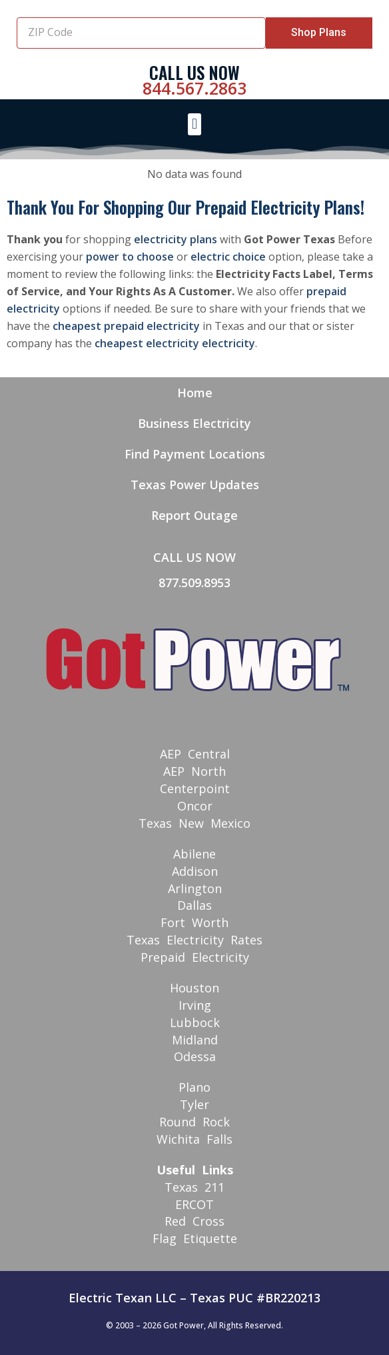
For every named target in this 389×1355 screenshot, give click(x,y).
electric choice (228, 256)
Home (194, 393)
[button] (194, 124)
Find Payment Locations (195, 454)
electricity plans (175, 239)
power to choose (130, 256)
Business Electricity (194, 423)
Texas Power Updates (195, 485)
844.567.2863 (194, 88)
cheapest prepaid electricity (126, 326)
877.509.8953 (194, 583)
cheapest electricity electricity (175, 343)
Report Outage (194, 515)
